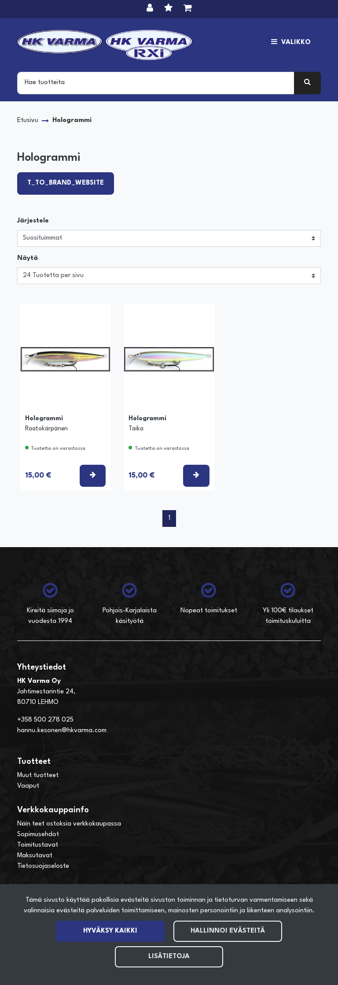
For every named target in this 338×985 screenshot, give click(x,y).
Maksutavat (34, 855)
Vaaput (28, 786)
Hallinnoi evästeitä (228, 931)
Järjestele (33, 221)
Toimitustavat (37, 845)
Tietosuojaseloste (43, 866)
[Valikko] (291, 43)
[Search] (155, 83)
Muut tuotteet (38, 775)
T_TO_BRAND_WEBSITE (65, 183)
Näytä (27, 258)
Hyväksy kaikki (110, 931)
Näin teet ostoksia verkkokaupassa (69, 824)
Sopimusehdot (38, 834)
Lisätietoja (169, 956)
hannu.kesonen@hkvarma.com (62, 730)
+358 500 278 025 (45, 720)
